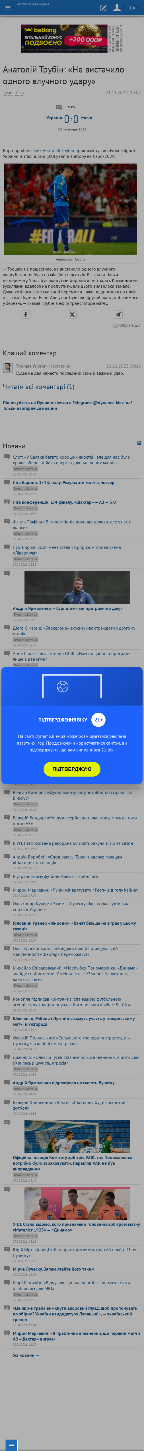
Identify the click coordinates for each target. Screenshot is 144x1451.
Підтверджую (72, 769)
